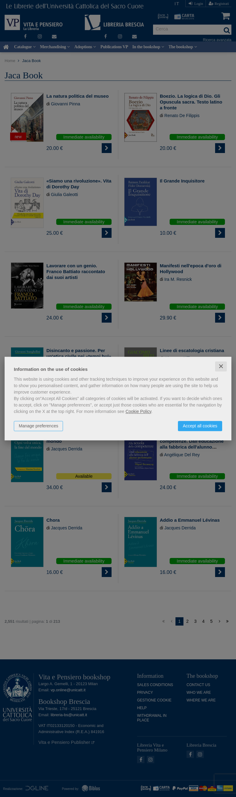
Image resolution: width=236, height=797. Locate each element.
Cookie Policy (138, 411)
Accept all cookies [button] (200, 425)
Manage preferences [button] (38, 425)
